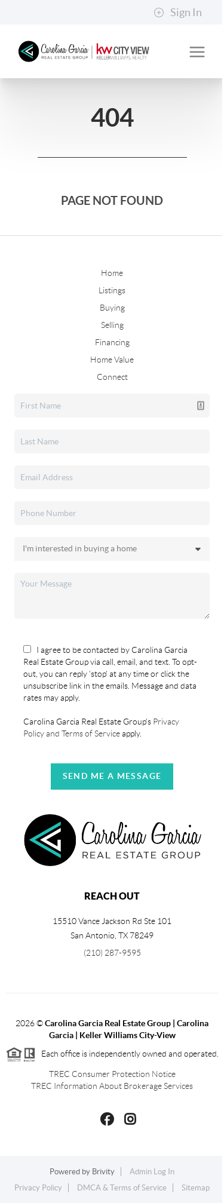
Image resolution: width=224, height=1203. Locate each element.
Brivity (103, 1171)
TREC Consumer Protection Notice (112, 1074)
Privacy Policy (38, 1187)
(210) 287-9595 (112, 953)
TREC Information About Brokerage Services (112, 1086)
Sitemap (196, 1187)
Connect (112, 377)
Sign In (178, 13)
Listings (112, 290)
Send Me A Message (112, 776)
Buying (112, 307)
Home (112, 273)
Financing (112, 342)
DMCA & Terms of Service (122, 1187)
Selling (112, 325)
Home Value (112, 359)
